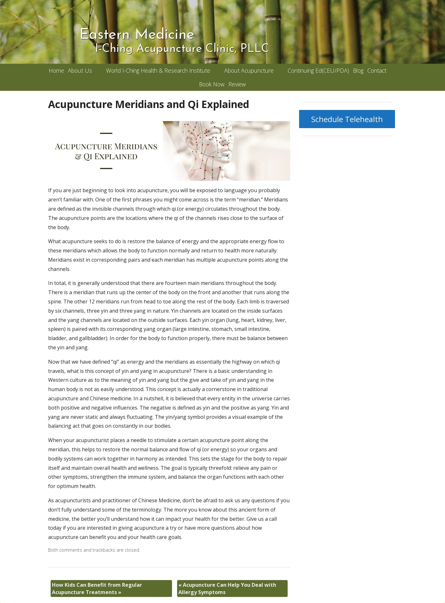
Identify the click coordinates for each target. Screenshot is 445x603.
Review (237, 84)
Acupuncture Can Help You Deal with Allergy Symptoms (227, 588)
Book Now (212, 84)
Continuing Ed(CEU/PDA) (318, 70)
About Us (80, 70)
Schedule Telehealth (347, 119)
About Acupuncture (249, 70)
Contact (376, 70)
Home (56, 70)
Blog (358, 70)
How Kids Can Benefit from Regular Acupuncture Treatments (97, 588)
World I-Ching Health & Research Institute (158, 70)
